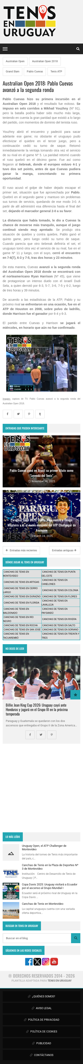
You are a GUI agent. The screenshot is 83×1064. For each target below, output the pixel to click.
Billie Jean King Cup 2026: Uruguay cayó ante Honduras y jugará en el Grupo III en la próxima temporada (37, 709)
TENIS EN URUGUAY (59, 980)
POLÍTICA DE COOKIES (41, 1031)
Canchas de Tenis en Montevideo (42, 903)
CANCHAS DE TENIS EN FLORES (59, 596)
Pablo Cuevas (35, 71)
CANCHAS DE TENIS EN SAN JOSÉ (22, 629)
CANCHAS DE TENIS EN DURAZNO (22, 596)
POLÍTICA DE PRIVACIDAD (41, 1019)
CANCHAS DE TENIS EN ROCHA (21, 625)
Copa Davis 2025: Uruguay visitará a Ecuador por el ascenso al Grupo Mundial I (49, 886)
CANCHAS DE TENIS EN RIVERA (59, 619)
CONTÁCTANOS (41, 1055)
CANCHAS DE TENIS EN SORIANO (60, 629)
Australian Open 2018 (45, 61)
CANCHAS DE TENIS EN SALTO (58, 625)
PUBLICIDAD (41, 1043)
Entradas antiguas (64, 550)
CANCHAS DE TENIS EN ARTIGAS (21, 582)
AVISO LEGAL (42, 1008)
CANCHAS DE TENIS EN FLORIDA (21, 603)
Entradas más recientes (21, 550)
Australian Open (15, 61)
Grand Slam (12, 71)
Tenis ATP (56, 71)
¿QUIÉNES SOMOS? (41, 996)
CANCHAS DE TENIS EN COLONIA (60, 590)
